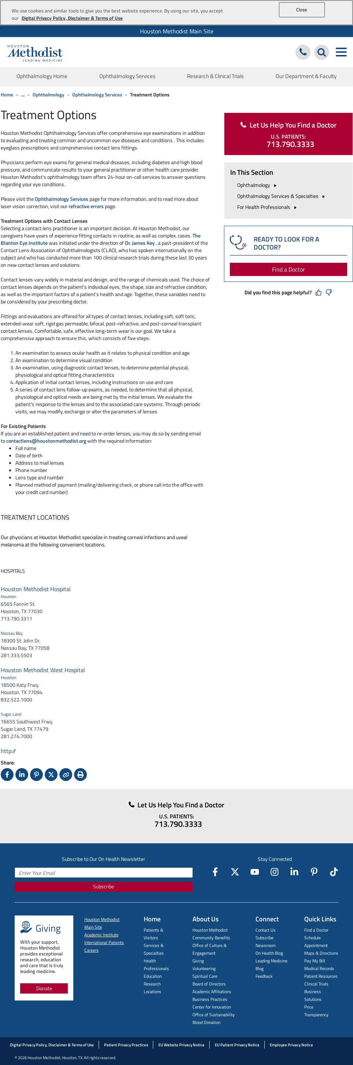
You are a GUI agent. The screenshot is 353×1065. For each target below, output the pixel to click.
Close (302, 9)
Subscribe (103, 886)
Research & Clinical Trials (215, 76)
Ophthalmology (48, 94)
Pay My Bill (314, 960)
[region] (176, 12)
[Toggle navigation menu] (341, 52)
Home (7, 94)
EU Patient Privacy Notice (237, 1045)
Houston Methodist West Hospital (43, 670)
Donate (44, 988)
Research (152, 983)
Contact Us (265, 929)
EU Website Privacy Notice (181, 1045)
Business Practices (209, 999)
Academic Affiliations (211, 991)
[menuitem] (176, 31)
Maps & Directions (321, 953)
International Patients (104, 942)
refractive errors (86, 206)
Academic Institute (101, 934)
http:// (8, 751)
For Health (268, 207)
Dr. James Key (140, 243)
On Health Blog (269, 953)
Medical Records (319, 968)
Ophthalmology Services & (282, 196)
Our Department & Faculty (306, 76)
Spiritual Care (204, 976)
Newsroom (265, 945)
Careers (91, 950)
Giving (198, 960)
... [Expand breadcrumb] (23, 94)
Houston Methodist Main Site (176, 31)
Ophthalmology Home (41, 76)
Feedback (264, 976)
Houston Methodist (210, 929)
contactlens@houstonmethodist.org (46, 441)
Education (153, 976)
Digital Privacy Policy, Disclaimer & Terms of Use (52, 1045)
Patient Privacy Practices (126, 1045)
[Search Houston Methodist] (321, 52)
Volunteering (204, 968)
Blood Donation (206, 1022)
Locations (152, 991)
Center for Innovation (211, 1006)
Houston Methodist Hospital (36, 589)
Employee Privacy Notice (291, 1045)
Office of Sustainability (213, 1014)
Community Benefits (211, 937)
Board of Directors (209, 983)
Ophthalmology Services (97, 94)
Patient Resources (321, 976)
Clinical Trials (316, 983)
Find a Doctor (288, 269)
